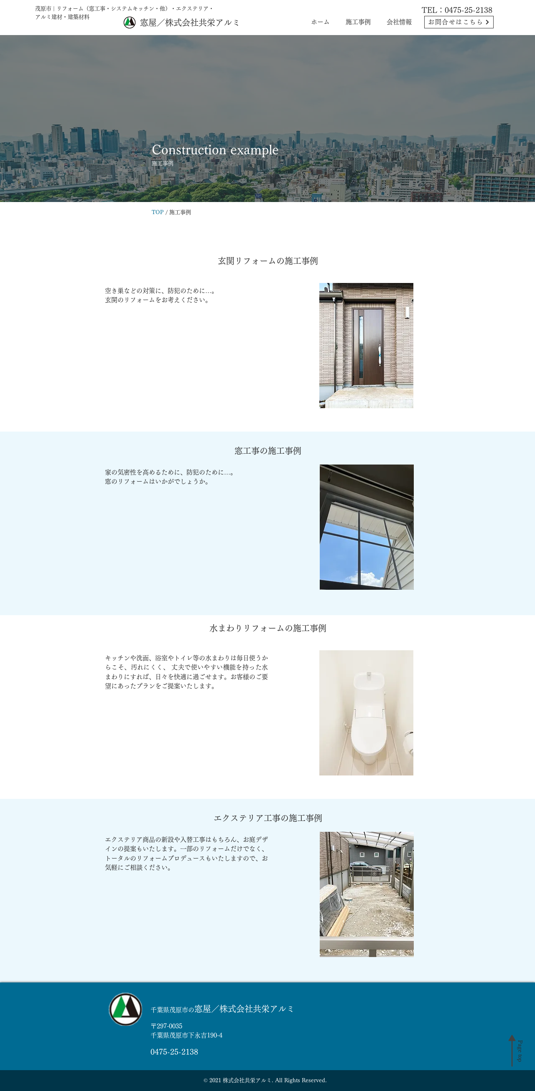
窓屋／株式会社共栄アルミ (190, 22)
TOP (158, 212)
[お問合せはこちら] (459, 22)
